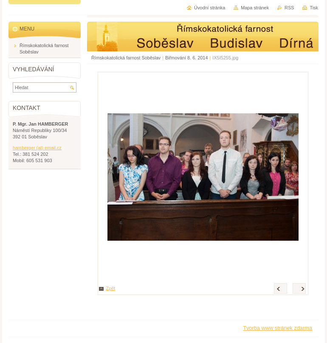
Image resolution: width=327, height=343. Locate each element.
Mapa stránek (255, 7)
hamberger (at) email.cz (37, 147)
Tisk (314, 7)
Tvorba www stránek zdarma (277, 328)
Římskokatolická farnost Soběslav (126, 57)
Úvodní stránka (209, 7)
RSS (289, 7)
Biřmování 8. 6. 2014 (186, 57)
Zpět (111, 288)
